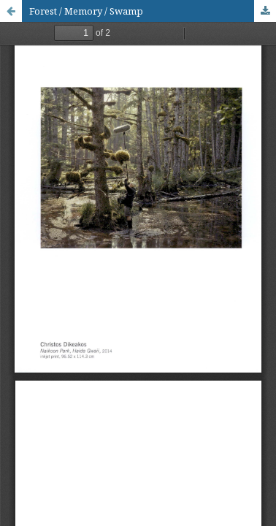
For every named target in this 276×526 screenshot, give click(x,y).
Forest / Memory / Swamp (86, 11)
